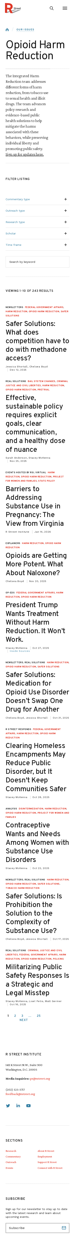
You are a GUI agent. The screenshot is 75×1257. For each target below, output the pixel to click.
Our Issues (25, 29)
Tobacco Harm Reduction (22, 888)
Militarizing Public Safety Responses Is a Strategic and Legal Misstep (37, 980)
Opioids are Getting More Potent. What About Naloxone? (36, 564)
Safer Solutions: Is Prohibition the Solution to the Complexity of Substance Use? (34, 914)
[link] (8, 1105)
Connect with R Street (50, 1167)
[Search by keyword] (37, 262)
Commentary (13, 1156)
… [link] (30, 1016)
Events (9, 1167)
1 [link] (8, 1016)
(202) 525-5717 (15, 1089)
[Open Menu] (65, 8)
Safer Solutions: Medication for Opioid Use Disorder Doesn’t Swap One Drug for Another (37, 692)
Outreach (11, 1162)
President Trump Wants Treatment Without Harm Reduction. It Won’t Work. (35, 623)
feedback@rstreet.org (20, 1094)
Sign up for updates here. (25, 154)
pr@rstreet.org (40, 1078)
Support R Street (47, 1162)
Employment (45, 1156)
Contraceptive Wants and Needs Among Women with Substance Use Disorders (37, 843)
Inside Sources (20, 651)
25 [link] (39, 1016)
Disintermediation (31, 808)
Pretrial (43, 389)
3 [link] (22, 1016)
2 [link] (15, 1016)
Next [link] (24, 1020)
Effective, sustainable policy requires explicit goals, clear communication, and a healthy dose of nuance (35, 424)
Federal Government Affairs (44, 307)
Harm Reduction (16, 311)
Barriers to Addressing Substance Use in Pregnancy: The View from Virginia (35, 507)
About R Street (46, 1150)
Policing (58, 959)
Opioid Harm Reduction (44, 311)
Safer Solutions (49, 666)
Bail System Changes (41, 381)
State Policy (46, 481)
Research (11, 1150)
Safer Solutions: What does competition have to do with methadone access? (37, 341)
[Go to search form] (52, 8)
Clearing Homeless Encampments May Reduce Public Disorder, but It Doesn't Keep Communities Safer (36, 768)
